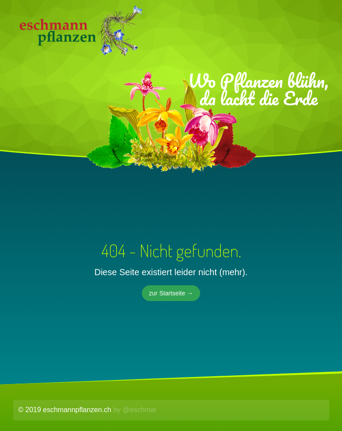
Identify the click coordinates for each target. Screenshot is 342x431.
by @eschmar (135, 409)
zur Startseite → (171, 293)
